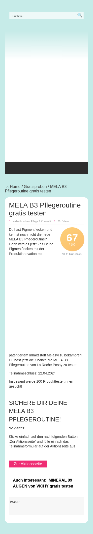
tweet (15, 502)
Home (13, 187)
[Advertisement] (46, 109)
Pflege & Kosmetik (41, 221)
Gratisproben (35, 187)
